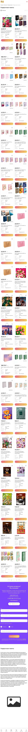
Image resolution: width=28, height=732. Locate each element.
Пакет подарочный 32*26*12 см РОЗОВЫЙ (20, 226)
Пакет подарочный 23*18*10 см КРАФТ (6, 282)
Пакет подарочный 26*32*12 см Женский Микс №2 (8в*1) (6, 566)
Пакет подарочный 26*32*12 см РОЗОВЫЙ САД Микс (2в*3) (6, 395)
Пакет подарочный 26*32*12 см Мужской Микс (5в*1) (6, 226)
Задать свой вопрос (14, 636)
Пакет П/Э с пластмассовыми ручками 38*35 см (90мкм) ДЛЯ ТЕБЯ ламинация (20, 282)
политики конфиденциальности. (21, 639)
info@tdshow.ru (14, 600)
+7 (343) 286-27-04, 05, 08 (14, 598)
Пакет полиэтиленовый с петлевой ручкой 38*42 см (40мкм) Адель (19, 452)
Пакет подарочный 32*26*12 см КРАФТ (6, 254)
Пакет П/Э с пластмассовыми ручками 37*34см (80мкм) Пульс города (6, 339)
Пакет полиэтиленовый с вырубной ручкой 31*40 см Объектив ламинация (19, 509)
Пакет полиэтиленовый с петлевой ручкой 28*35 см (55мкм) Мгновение (5, 481)
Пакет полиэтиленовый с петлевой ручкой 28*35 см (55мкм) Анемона (19, 481)
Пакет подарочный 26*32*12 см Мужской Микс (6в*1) (20, 198)
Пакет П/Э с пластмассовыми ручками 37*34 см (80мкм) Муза (20, 339)
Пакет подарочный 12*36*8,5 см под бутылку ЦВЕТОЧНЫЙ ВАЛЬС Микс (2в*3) (20, 567)
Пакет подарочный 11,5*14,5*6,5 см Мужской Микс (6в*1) (21, 31)
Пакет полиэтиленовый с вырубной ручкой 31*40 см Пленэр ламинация (5, 509)
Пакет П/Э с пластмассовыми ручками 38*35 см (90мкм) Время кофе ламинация (20, 310)
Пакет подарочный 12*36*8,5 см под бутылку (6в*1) (20, 59)
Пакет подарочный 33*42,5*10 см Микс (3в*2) (7, 87)
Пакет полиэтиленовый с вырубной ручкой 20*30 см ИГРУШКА (19, 538)
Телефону (5, 626)
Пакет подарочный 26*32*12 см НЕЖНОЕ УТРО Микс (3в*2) (20, 170)
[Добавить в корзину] (7, 40)
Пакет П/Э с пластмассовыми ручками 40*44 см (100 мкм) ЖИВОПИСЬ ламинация (6, 31)
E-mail (12, 626)
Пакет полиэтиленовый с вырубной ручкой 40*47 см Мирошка (5, 423)
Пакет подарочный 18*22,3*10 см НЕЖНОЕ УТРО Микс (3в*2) (7, 170)
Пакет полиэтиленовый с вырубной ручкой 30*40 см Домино (6, 538)
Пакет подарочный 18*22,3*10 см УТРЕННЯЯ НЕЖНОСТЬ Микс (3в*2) (21, 395)
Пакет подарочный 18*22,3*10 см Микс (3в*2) (7, 115)
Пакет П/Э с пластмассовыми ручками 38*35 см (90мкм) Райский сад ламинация (6, 310)
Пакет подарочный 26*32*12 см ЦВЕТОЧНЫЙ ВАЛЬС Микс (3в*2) (20, 142)
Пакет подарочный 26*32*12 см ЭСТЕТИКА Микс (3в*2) (6, 142)
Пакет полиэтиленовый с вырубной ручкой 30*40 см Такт (20, 423)
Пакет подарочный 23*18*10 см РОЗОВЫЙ (20, 254)
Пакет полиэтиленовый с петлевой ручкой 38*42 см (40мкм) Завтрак (5, 452)
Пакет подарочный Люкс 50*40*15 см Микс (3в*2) (7, 59)
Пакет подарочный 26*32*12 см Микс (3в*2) (20, 87)
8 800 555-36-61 (14, 595)
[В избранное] (12, 16)
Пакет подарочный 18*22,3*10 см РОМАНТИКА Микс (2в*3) (7, 198)
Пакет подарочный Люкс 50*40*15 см (7, 368)
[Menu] (27, 1)
